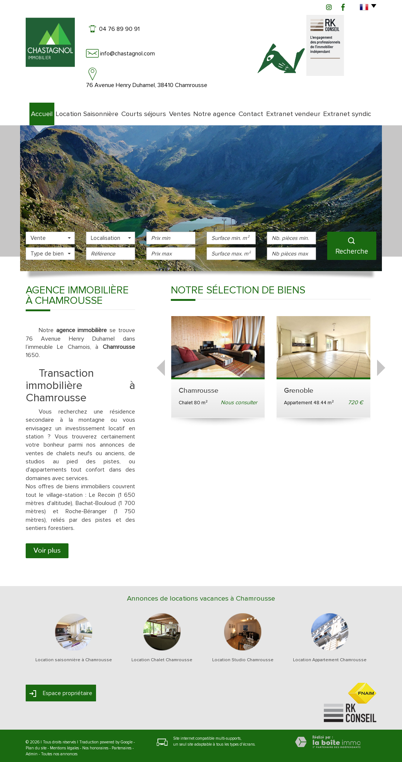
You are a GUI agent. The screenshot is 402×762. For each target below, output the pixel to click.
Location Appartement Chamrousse (330, 656)
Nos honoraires (95, 744)
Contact (260, 109)
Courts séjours (139, 109)
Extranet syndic (357, 109)
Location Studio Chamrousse (243, 656)
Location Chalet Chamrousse (161, 656)
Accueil (37, 109)
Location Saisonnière (85, 109)
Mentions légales (64, 744)
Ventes (179, 109)
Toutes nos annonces (59, 749)
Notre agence (219, 109)
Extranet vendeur (305, 109)
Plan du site (36, 744)
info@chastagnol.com (127, 53)
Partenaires (121, 744)
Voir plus (47, 546)
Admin (32, 749)
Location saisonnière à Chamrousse (73, 656)
